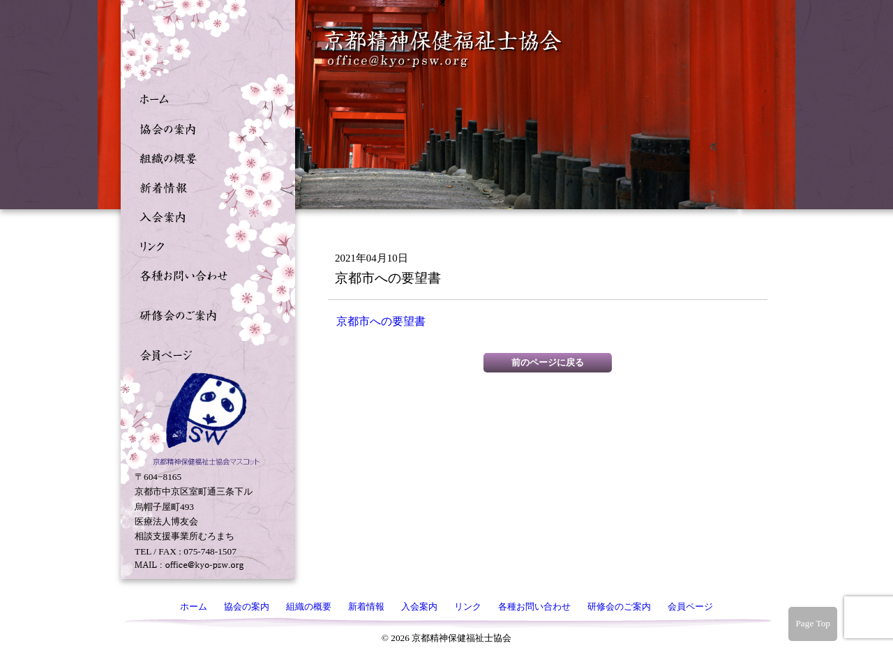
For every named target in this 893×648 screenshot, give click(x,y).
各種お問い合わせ (204, 274)
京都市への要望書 (381, 321)
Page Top (812, 623)
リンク (204, 244)
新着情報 (204, 186)
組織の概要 (204, 157)
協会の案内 (204, 127)
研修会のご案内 (204, 314)
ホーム (204, 98)
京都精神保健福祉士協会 (443, 49)
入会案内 (204, 215)
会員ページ (204, 353)
